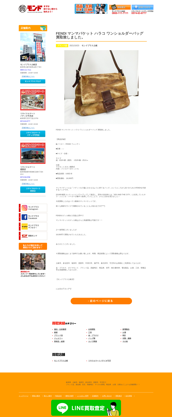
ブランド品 (58, 335)
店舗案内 (144, 19)
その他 (125, 341)
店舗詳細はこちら (28, 76)
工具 (90, 332)
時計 (124, 335)
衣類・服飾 (126, 338)
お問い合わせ (107, 396)
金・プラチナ (93, 335)
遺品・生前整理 (60, 329)
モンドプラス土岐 (61, 361)
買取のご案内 (47, 19)
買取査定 (118, 396)
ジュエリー (58, 338)
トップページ (23, 396)
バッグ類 (91, 338)
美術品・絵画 (59, 341)
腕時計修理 (105, 19)
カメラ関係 (92, 341)
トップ (28, 19)
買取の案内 (36, 396)
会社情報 (150, 1)
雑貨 (56, 332)
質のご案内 (66, 19)
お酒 (124, 332)
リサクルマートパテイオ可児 (99, 361)
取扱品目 (86, 19)
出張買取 (91, 329)
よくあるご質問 (124, 19)
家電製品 (125, 329)
